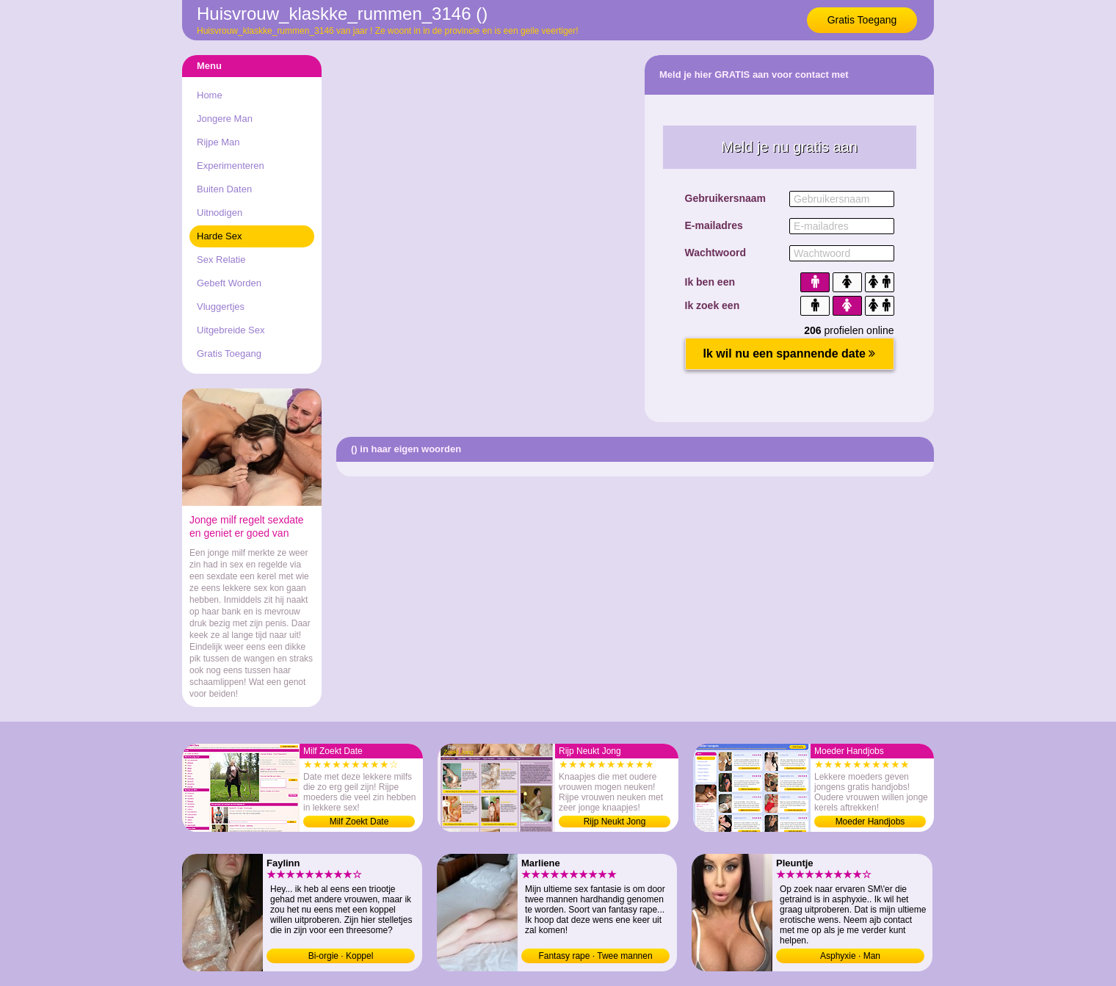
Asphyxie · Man (850, 956)
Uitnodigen (219, 212)
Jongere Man (225, 118)
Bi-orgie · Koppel (341, 956)
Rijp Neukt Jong (615, 821)
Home (209, 95)
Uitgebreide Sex (231, 330)
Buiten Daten (224, 189)
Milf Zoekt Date (359, 821)
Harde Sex (219, 236)
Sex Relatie (221, 259)
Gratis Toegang (862, 20)
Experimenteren (230, 165)
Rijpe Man (218, 142)
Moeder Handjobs (870, 821)
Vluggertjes (220, 306)
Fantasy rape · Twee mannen (595, 956)
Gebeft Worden (229, 283)
